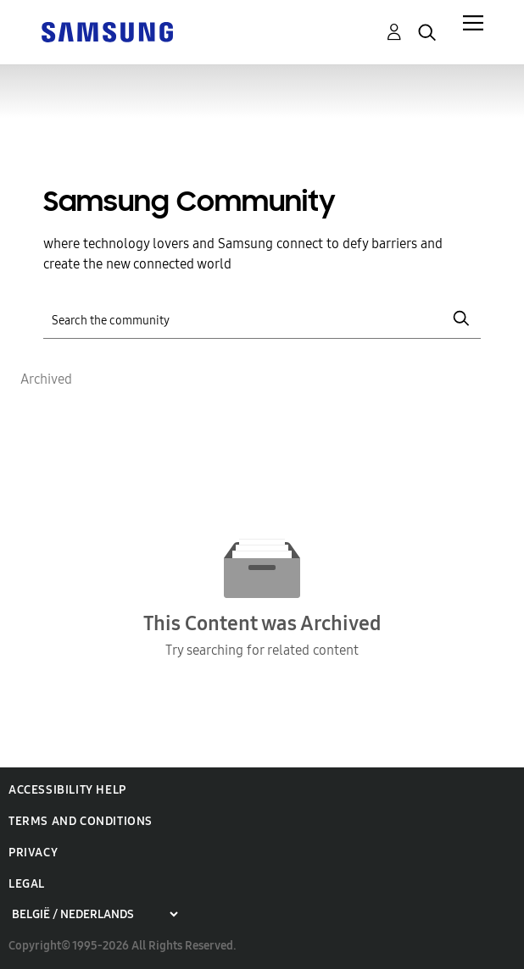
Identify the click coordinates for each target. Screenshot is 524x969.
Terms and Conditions (80, 821)
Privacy (33, 852)
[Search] (262, 319)
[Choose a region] (94, 914)
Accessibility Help (67, 790)
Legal (26, 884)
